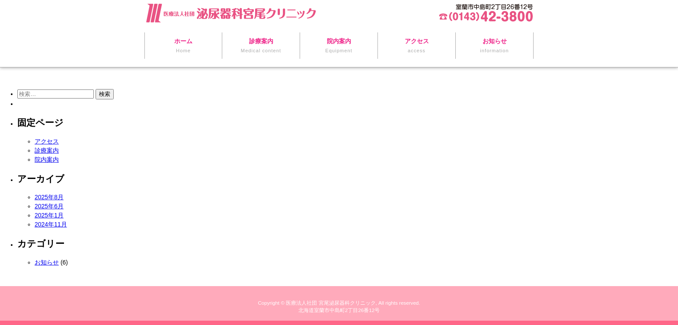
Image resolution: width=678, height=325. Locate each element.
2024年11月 (51, 224)
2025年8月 (49, 197)
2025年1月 (49, 215)
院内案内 (47, 159)
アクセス (47, 141)
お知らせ (47, 262)
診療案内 (47, 150)
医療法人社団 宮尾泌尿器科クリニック (330, 303)
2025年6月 (49, 206)
